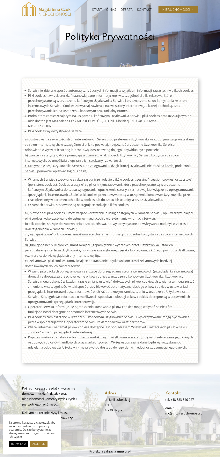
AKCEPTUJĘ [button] (39, 443)
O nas (111, 10)
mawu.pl (124, 451)
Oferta (127, 10)
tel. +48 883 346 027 (179, 400)
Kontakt (144, 10)
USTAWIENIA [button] (18, 443)
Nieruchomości (176, 10)
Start (97, 10)
